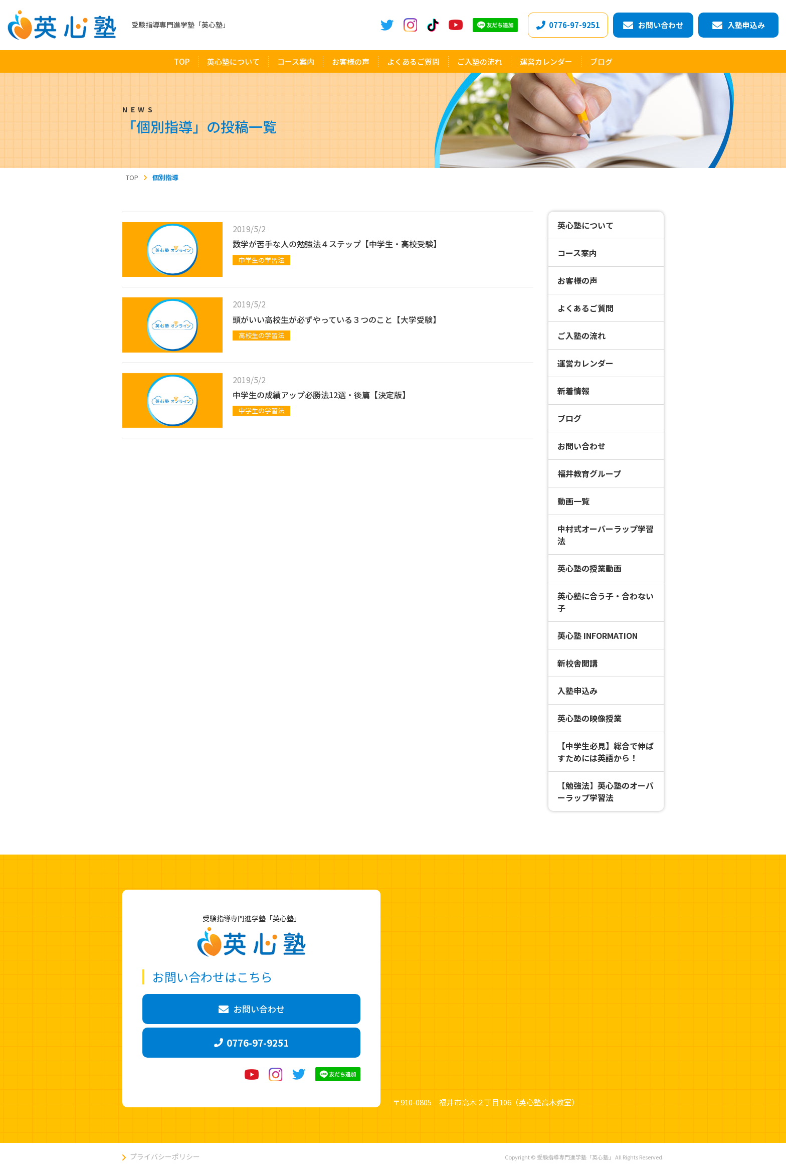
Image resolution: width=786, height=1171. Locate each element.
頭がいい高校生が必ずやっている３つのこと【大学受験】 (337, 319)
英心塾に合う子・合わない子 (605, 602)
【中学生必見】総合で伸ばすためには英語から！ (605, 752)
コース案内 (577, 253)
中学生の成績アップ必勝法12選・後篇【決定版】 (321, 395)
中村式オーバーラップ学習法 (605, 535)
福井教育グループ (589, 473)
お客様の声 (577, 280)
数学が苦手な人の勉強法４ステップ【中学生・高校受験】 (337, 244)
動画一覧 (573, 501)
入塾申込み (577, 691)
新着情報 (573, 391)
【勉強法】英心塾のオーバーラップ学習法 (605, 791)
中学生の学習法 (261, 260)
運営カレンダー (585, 363)
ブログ (569, 418)
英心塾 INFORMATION (597, 635)
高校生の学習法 (261, 335)
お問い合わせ (581, 446)
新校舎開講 (577, 663)
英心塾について (585, 225)
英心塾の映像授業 (589, 718)
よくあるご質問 (585, 308)
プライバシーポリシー (165, 1156)
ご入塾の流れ (581, 335)
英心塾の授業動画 (589, 568)
